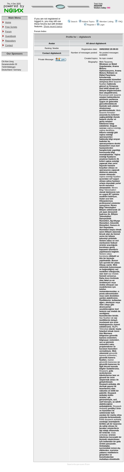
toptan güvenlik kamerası (108, 361)
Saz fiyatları (105, 318)
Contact (9, 45)
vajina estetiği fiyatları (109, 176)
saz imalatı (113, 274)
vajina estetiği (113, 128)
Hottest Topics (88, 21)
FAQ (120, 21)
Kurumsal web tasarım (110, 95)
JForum (87, 464)
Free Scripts (11, 27)
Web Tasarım (105, 62)
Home (8, 22)
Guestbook (10, 36)
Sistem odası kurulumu (105, 255)
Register (89, 25)
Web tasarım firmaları (109, 111)
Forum (8, 31)
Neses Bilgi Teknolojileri (108, 189)
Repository (10, 41)
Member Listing (106, 21)
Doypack (103, 371)
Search (74, 21)
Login (101, 25)
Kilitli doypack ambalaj (110, 419)
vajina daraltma (106, 130)
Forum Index (40, 31)
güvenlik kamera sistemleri (108, 354)
